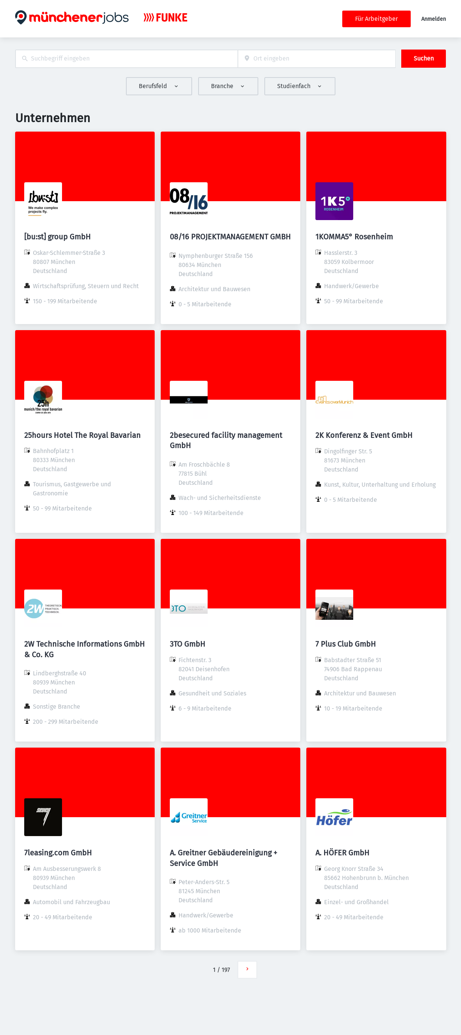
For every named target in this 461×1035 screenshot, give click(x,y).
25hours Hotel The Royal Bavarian (82, 435)
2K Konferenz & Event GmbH (364, 435)
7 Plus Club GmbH (345, 644)
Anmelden (433, 19)
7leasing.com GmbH (58, 852)
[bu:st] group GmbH (57, 236)
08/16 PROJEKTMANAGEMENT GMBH (230, 236)
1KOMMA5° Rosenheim (354, 236)
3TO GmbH (187, 644)
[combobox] (126, 59)
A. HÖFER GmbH (342, 852)
